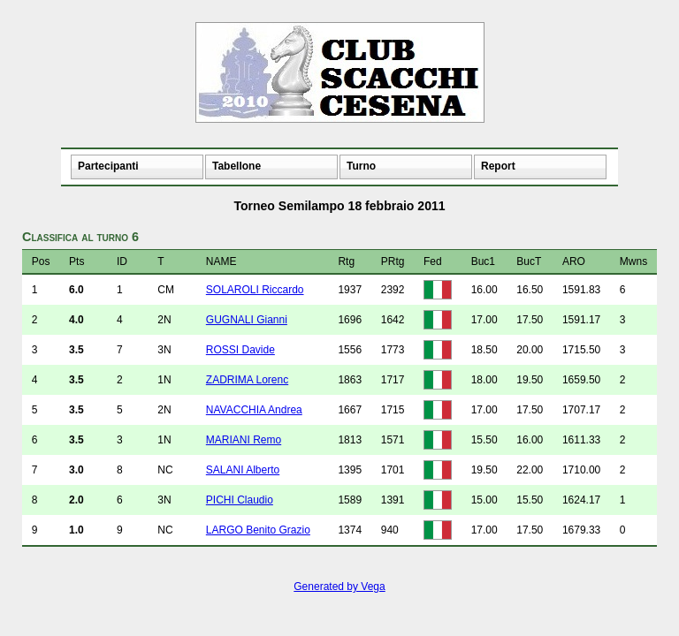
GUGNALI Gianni (246, 320)
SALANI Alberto (242, 470)
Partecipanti (108, 166)
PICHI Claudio (239, 500)
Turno (361, 166)
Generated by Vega (339, 586)
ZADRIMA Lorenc (247, 380)
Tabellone (236, 166)
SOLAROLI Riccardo (255, 290)
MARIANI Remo (243, 440)
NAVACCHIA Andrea (254, 410)
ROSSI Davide (240, 350)
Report (498, 166)
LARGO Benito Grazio (258, 530)
